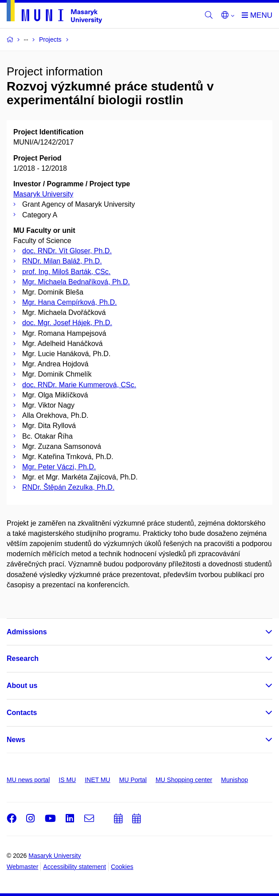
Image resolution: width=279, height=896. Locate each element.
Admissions (27, 632)
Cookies (122, 866)
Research (23, 658)
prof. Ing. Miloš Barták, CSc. (66, 271)
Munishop (234, 779)
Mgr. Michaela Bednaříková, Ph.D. (76, 282)
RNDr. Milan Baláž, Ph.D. (62, 261)
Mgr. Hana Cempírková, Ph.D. (69, 302)
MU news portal (28, 779)
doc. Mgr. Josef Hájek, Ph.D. (67, 322)
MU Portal (132, 779)
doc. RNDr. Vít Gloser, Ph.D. (67, 251)
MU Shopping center (184, 779)
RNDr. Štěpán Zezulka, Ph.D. (68, 487)
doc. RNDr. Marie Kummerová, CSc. (79, 385)
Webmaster (22, 866)
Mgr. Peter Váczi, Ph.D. (59, 467)
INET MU (97, 779)
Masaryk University (43, 194)
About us (22, 685)
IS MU (67, 779)
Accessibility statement (74, 866)
